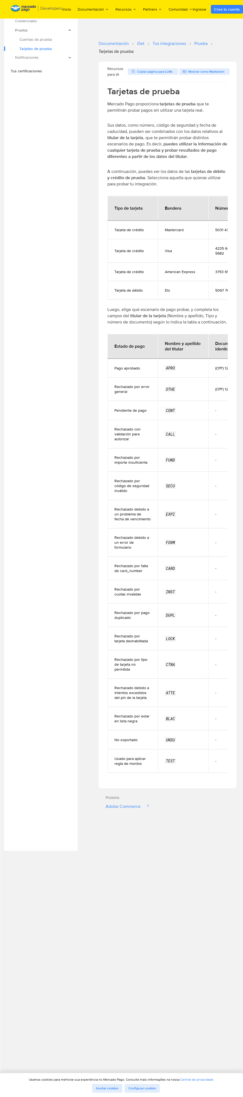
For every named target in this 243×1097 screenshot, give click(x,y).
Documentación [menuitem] (93, 9)
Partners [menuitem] (152, 9)
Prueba (201, 43)
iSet (140, 43)
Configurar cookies (142, 1088)
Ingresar (199, 9)
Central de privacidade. (197, 1079)
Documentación (114, 43)
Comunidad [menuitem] (181, 9)
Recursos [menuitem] (126, 9)
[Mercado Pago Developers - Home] (36, 9)
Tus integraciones (169, 43)
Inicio (66, 9)
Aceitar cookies (107, 1088)
